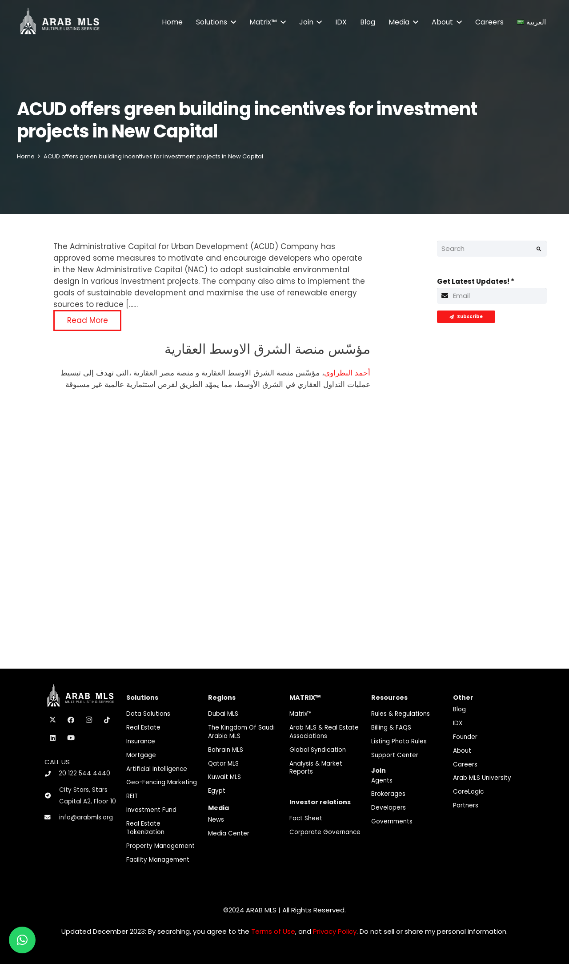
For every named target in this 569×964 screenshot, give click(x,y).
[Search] (492, 249)
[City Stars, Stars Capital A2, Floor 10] (51, 796)
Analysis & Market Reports (315, 767)
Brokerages (388, 794)
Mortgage (141, 755)
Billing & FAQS (391, 727)
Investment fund (151, 810)
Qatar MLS (223, 763)
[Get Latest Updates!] (492, 296)
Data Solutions (148, 714)
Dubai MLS (223, 714)
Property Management (160, 846)
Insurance (140, 741)
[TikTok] (107, 720)
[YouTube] (71, 738)
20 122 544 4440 (84, 773)
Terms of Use (273, 931)
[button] (231, 22)
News (216, 819)
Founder (465, 737)
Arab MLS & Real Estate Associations (324, 731)
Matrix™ (300, 714)
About (462, 750)
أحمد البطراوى (347, 372)
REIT (132, 796)
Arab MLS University (482, 778)
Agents (382, 780)
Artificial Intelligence (156, 769)
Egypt (216, 791)
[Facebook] (71, 720)
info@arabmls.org (86, 817)
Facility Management (157, 859)
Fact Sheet (305, 818)
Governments (392, 821)
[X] (52, 720)
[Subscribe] (466, 317)
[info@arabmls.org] (51, 818)
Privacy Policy (335, 931)
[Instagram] (88, 720)
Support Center (394, 755)
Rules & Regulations (400, 714)
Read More (87, 320)
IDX (457, 723)
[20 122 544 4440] (51, 774)
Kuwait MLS (224, 777)
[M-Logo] (60, 22)
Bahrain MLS (225, 750)
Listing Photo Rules (399, 741)
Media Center (228, 833)
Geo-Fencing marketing (161, 782)
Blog (459, 709)
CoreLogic (468, 791)
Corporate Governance (325, 832)
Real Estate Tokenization (145, 827)
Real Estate (143, 727)
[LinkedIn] (52, 738)
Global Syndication (317, 750)
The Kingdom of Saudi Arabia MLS (241, 731)
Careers (465, 764)
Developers (388, 807)
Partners (465, 805)
